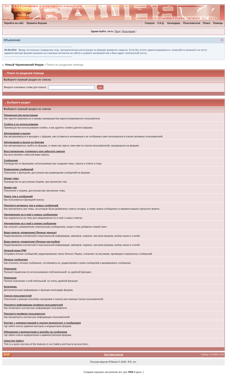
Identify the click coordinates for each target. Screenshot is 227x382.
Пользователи (191, 23)
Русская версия (99, 361)
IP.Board (112, 361)
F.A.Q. (161, 23)
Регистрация (128, 31)
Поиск (206, 23)
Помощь (218, 23)
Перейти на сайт (14, 23)
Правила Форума (37, 23)
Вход (117, 31)
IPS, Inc (132, 361)
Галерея (150, 23)
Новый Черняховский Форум (24, 64)
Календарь (173, 23)
